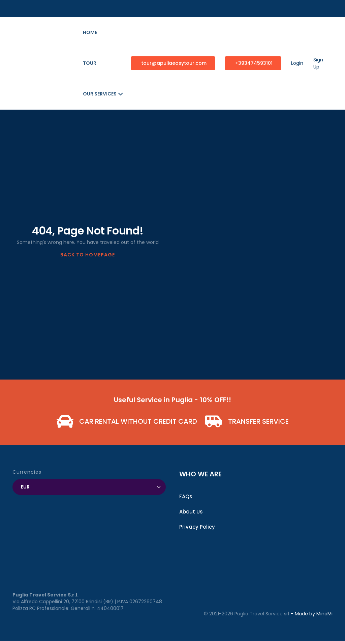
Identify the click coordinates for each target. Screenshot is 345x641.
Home (90, 32)
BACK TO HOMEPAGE (87, 254)
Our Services (103, 93)
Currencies (26, 472)
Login (297, 63)
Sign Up (318, 63)
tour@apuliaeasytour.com (174, 63)
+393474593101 (254, 63)
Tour (89, 63)
